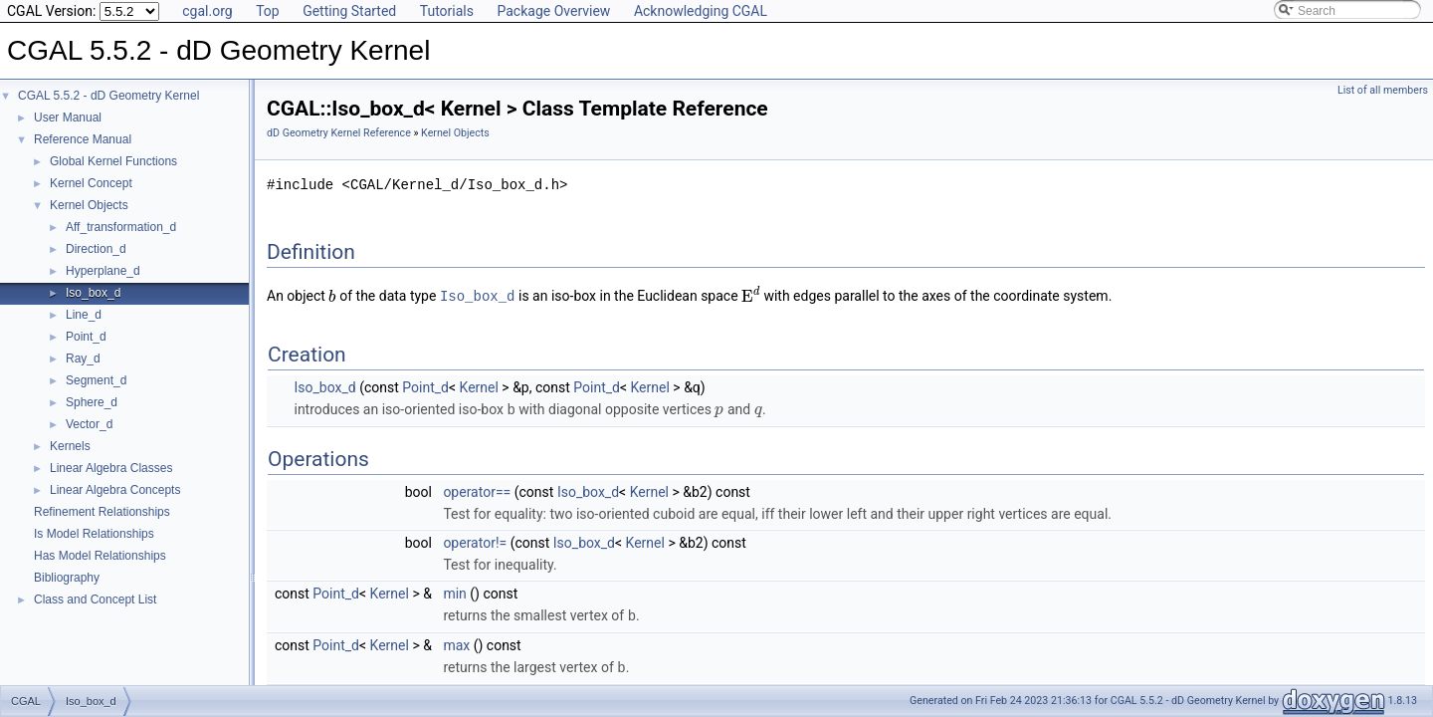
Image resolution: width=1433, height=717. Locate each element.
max (456, 642)
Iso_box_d (93, 293)
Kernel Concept (91, 183)
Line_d (84, 315)
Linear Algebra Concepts (115, 490)
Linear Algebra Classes (111, 468)
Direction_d (96, 249)
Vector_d (89, 424)
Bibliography (67, 578)
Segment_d (96, 380)
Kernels (70, 446)
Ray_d (83, 358)
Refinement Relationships (102, 512)
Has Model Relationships (100, 556)
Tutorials (447, 11)
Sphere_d (91, 402)
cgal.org (207, 11)
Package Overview (553, 11)
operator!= (475, 541)
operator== (477, 490)
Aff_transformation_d (121, 227)
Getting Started (349, 11)
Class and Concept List (95, 599)
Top (268, 11)
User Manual (68, 117)
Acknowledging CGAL (700, 11)
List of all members (1382, 90)
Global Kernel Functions (113, 161)
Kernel (479, 386)
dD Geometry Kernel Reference (339, 132)
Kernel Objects (89, 205)
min (454, 591)
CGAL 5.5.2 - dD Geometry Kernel (108, 96)
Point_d (86, 337)
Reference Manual (82, 139)
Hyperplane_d (103, 271)
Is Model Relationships (94, 534)
